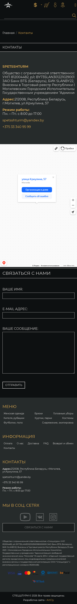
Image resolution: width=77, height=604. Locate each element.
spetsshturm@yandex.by (23, 120)
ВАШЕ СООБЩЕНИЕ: (20, 329)
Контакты (9, 448)
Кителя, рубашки (14, 418)
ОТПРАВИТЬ (13, 385)
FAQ (46, 443)
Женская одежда (14, 413)
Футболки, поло (13, 422)
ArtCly (50, 600)
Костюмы (67, 418)
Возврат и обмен (63, 443)
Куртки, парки (43, 418)
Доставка (33, 443)
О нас (20, 443)
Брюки (39, 413)
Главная (8, 33)
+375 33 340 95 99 (16, 127)
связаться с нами (39, 527)
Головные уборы (63, 413)
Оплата (8, 443)
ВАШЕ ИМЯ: (12, 289)
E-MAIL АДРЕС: (15, 309)
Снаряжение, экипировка (57, 422)
